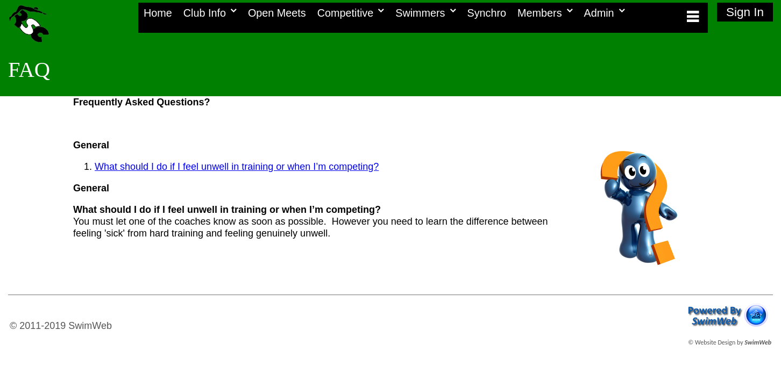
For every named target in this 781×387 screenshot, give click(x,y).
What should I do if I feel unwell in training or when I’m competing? (237, 166)
